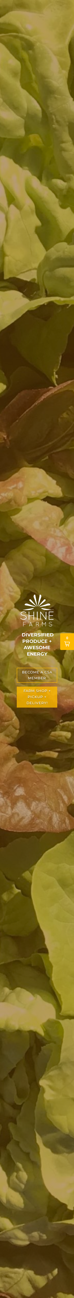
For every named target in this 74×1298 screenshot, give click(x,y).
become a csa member (37, 675)
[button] (67, 641)
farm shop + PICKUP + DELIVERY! (37, 697)
